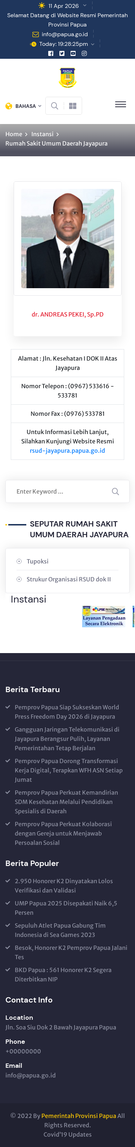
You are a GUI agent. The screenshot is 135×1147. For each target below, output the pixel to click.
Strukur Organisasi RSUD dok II (69, 579)
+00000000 (23, 1051)
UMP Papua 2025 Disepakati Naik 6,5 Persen (66, 908)
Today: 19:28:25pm (63, 44)
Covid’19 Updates (68, 1134)
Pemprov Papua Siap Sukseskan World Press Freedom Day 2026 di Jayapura (67, 712)
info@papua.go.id (65, 34)
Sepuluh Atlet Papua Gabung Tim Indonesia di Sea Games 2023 (60, 930)
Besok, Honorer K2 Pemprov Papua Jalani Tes (71, 952)
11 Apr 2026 (64, 6)
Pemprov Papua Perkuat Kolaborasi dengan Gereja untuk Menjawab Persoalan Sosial (63, 833)
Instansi (42, 134)
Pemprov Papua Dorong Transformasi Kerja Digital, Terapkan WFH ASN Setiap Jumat (69, 770)
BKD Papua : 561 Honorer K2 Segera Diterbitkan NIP (63, 974)
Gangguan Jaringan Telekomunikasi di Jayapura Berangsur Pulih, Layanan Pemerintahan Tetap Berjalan (67, 739)
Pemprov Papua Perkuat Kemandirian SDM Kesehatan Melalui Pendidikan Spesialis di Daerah (66, 802)
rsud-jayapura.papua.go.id (67, 450)
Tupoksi (38, 561)
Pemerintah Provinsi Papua (78, 1115)
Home (13, 134)
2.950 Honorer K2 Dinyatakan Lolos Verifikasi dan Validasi (64, 885)
